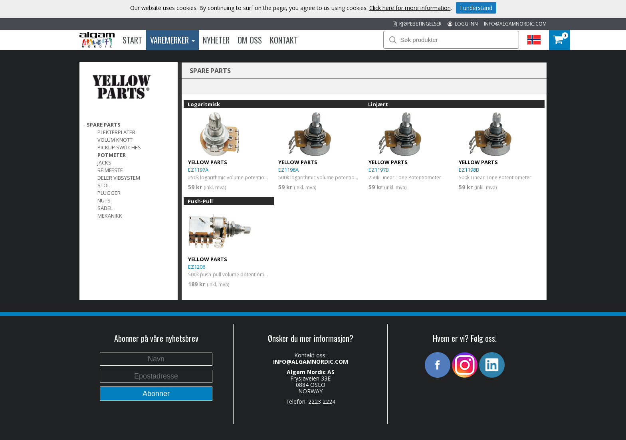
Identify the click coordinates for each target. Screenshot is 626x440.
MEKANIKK (109, 215)
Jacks (104, 162)
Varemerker (172, 40)
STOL (103, 185)
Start (132, 40)
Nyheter (216, 40)
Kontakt (284, 40)
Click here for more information (410, 8)
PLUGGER (109, 192)
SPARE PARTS (104, 124)
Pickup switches (119, 147)
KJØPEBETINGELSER (417, 23)
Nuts (104, 200)
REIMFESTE (110, 170)
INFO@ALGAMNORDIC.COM (515, 23)
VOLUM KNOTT (115, 139)
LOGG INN (463, 23)
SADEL (105, 208)
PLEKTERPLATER (116, 132)
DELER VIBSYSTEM (118, 177)
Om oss (250, 40)
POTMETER (111, 155)
